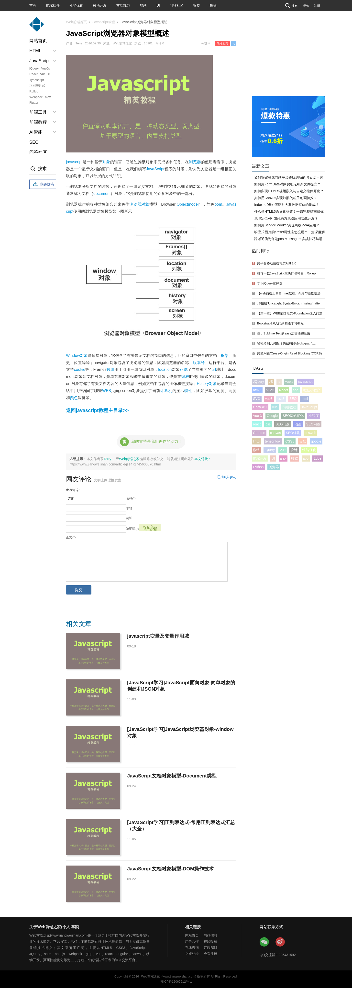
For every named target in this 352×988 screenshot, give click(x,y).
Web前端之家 (129, 459)
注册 (317, 5)
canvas (275, 433)
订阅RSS (211, 947)
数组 (111, 369)
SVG (256, 399)
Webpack (36, 97)
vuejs (289, 381)
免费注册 (210, 954)
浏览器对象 (139, 204)
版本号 (199, 363)
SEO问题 (282, 424)
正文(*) (71, 537)
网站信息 (210, 935)
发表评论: (73, 490)
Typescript (36, 80)
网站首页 (38, 40)
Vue (283, 450)
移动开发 (100, 5)
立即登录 (192, 954)
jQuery (34, 68)
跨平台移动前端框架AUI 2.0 (276, 263)
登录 (306, 5)
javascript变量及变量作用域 (158, 636)
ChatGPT (260, 407)
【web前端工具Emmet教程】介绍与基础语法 (289, 293)
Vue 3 (257, 416)
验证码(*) (132, 529)
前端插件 (53, 5)
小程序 (313, 416)
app (305, 458)
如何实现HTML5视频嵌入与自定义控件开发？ (289, 191)
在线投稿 (210, 941)
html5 (257, 390)
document (101, 194)
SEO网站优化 (293, 416)
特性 (188, 391)
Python (258, 467)
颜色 (74, 398)
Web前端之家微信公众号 (264, 942)
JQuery (258, 381)
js (234, 43)
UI (158, 5)
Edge (317, 458)
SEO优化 (293, 433)
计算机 (166, 391)
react (257, 424)
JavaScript (155, 169)
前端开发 (260, 458)
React (33, 74)
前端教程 (222, 43)
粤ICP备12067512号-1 (176, 981)
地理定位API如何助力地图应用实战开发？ (286, 218)
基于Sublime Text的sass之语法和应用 (283, 333)
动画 (298, 424)
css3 (281, 399)
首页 (32, 5)
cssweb (310, 433)
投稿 (213, 5)
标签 (196, 5)
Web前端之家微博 (280, 942)
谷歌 (302, 441)
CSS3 (290, 441)
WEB (106, 391)
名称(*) (131, 498)
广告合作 (192, 941)
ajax (48, 97)
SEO (34, 142)
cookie (79, 369)
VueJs (45, 68)
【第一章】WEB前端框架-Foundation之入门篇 (289, 313)
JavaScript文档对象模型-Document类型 (172, 775)
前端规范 (123, 5)
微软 (294, 458)
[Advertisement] (288, 59)
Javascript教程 (104, 22)
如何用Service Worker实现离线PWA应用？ (286, 225)
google (316, 441)
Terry (108, 459)
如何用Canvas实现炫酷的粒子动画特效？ (285, 198)
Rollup (33, 91)
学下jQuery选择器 (269, 283)
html (304, 399)
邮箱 (129, 508)
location (165, 369)
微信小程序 (311, 390)
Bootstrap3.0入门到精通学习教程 (280, 323)
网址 (129, 518)
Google (272, 416)
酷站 (143, 5)
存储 (184, 369)
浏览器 (195, 162)
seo (295, 390)
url (214, 369)
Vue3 (270, 390)
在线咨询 (192, 947)
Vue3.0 (45, 74)
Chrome (259, 433)
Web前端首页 (76, 22)
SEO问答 (313, 424)
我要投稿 (43, 184)
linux (256, 441)
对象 (106, 162)
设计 (294, 450)
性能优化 (76, 5)
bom (218, 204)
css (268, 424)
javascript (74, 162)
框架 (225, 355)
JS (271, 381)
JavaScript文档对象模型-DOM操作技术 (170, 868)
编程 (185, 376)
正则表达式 (37, 85)
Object (182, 204)
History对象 (207, 384)
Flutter (33, 102)
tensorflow (273, 441)
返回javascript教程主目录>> (97, 410)
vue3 (269, 399)
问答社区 (176, 5)
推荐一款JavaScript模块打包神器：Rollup (286, 273)
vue (275, 407)
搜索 (291, 5)
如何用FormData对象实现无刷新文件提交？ (287, 184)
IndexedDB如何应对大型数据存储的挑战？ (286, 205)
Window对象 (77, 355)
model (193, 204)
